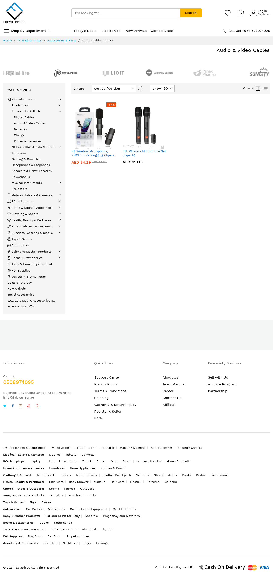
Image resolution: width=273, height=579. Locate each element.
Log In (262, 11)
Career (168, 391)
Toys (33, 502)
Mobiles (54, 454)
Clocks (91, 495)
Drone (126, 461)
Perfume (153, 481)
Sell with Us (218, 377)
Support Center (107, 377)
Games (46, 502)
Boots (186, 475)
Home (7, 40)
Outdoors (87, 488)
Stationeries (63, 522)
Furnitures (57, 468)
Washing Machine (132, 447)
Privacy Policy (105, 384)
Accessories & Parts (61, 40)
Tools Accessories (64, 529)
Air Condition (84, 447)
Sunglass (57, 495)
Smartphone (68, 461)
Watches (142, 475)
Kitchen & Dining (113, 468)
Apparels (91, 516)
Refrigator (107, 447)
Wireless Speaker (149, 461)
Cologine (171, 481)
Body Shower (79, 481)
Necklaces (70, 543)
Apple (101, 461)
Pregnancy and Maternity (121, 516)
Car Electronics (124, 509)
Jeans (172, 475)
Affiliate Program (222, 384)
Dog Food (35, 536)
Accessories (220, 475)
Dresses (65, 475)
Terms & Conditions (110, 391)
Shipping (101, 398)
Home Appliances (82, 468)
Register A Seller (108, 411)
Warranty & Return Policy (115, 405)
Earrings (102, 543)
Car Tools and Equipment (88, 509)
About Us (170, 377)
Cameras (87, 454)
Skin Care (56, 481)
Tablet (86, 461)
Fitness (69, 488)
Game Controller (179, 461)
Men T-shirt (45, 475)
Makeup (99, 481)
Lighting (107, 529)
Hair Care (118, 481)
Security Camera (190, 447)
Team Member (174, 384)
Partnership (217, 391)
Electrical (89, 529)
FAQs (98, 418)
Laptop (36, 461)
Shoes (158, 475)
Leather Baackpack (117, 475)
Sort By (99, 88)
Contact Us (172, 398)
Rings (87, 543)
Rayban (201, 475)
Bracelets (50, 543)
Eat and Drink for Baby (62, 516)
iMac (49, 461)
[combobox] (125, 12)
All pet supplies (78, 536)
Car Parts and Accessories (45, 509)
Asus (113, 461)
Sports (54, 488)
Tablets (71, 454)
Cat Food (54, 536)
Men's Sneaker (86, 475)
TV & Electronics (29, 40)
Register (264, 14)
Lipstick (135, 481)
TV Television (59, 447)
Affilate (169, 405)
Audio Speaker (161, 447)
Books (44, 522)
